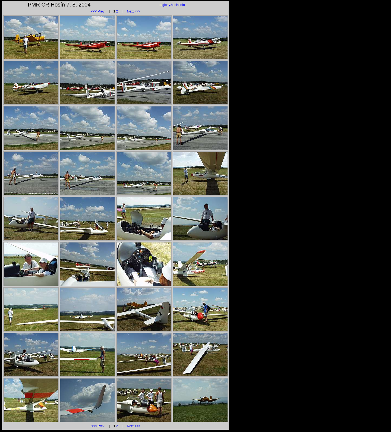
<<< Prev (97, 11)
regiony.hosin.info (172, 5)
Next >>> (133, 11)
